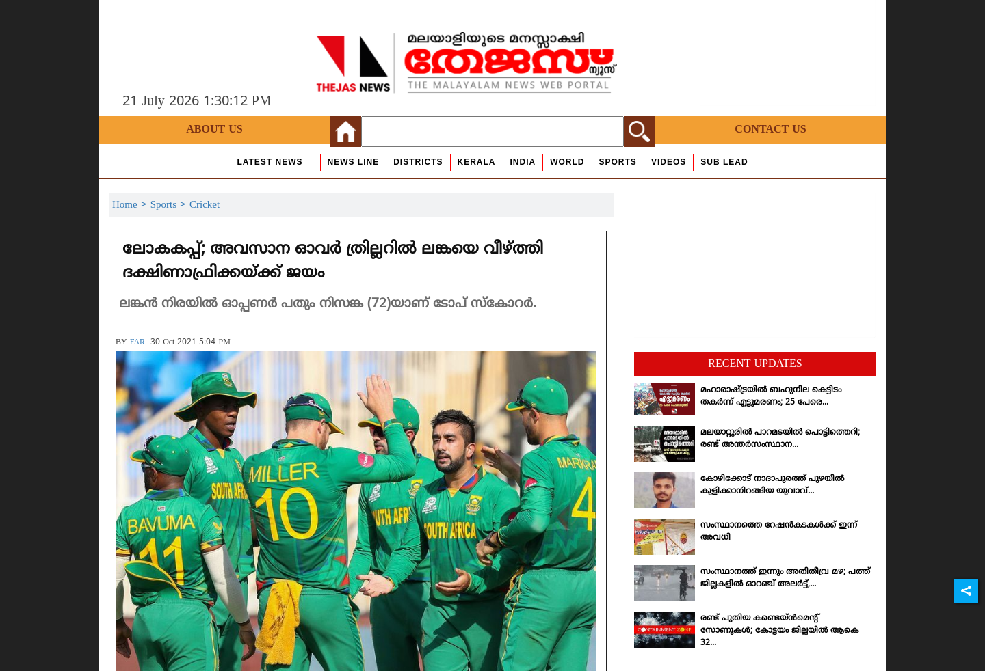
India (523, 162)
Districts (418, 162)
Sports (618, 162)
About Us (214, 130)
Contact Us (770, 130)
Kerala (477, 162)
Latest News (269, 162)
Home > (131, 205)
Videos (668, 162)
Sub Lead (724, 162)
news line (354, 162)
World (567, 162)
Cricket (204, 205)
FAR (137, 343)
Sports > (169, 205)
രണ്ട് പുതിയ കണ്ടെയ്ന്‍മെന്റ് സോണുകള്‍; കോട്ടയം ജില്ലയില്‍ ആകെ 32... (779, 631)
